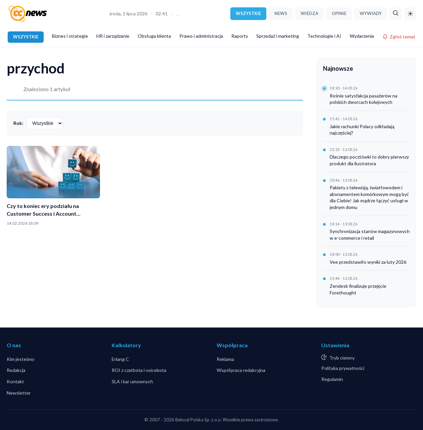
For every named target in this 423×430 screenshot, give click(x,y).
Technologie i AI (324, 36)
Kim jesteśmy (20, 359)
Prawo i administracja (201, 36)
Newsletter (19, 393)
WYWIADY (371, 13)
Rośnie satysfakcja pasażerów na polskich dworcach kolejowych (363, 99)
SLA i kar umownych (132, 381)
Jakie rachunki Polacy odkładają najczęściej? (362, 130)
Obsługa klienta (154, 36)
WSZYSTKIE (248, 13)
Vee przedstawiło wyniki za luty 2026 (368, 262)
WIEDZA (309, 13)
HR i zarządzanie (112, 36)
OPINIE (339, 13)
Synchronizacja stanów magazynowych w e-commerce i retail (370, 234)
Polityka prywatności (342, 368)
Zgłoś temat (398, 36)
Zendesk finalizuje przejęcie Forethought (358, 289)
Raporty (239, 36)
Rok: (18, 123)
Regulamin (332, 379)
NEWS (280, 13)
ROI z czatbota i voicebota (139, 370)
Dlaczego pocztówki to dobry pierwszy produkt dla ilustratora (369, 160)
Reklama (225, 359)
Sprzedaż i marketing (277, 36)
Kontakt (15, 381)
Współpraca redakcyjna (241, 370)
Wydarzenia (362, 36)
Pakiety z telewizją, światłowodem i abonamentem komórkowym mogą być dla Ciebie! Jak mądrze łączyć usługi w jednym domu (369, 197)
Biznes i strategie (70, 36)
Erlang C (120, 359)
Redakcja (16, 370)
